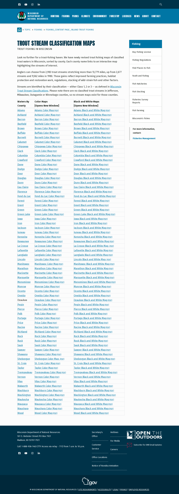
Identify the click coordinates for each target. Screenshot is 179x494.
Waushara (22, 408)
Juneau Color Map (47, 232)
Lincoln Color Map (47, 259)
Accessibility (104, 489)
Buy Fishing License (141, 52)
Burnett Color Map (47, 137)
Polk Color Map (45, 313)
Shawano (22, 354)
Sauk (20, 345)
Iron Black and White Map (90, 223)
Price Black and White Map (91, 322)
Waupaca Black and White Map (93, 404)
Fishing (65, 16)
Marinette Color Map (48, 273)
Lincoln (21, 259)
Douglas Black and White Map (92, 178)
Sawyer (21, 349)
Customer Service (96, 447)
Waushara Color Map (48, 408)
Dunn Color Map (46, 182)
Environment (100, 16)
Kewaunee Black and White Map (94, 241)
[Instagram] (32, 4)
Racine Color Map (47, 327)
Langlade (22, 254)
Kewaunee (23, 241)
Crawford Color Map (48, 160)
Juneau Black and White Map (92, 232)
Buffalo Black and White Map (92, 132)
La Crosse (22, 245)
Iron (19, 223)
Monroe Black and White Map (92, 286)
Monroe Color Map (47, 286)
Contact (155, 16)
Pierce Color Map (46, 309)
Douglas (21, 178)
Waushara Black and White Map (94, 408)
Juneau (21, 232)
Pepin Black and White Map (91, 304)
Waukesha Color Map (49, 399)
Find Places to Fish (141, 68)
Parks (75, 16)
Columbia (22, 155)
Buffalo (21, 132)
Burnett (21, 137)
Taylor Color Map (46, 367)
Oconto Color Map (47, 291)
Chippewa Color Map (48, 146)
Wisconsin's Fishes (141, 118)
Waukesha (23, 399)
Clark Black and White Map (91, 151)
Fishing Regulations (141, 60)
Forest (20, 200)
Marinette (22, 273)
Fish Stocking (138, 91)
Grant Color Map (46, 205)
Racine (21, 327)
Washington (24, 395)
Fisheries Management (144, 138)
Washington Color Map (49, 395)
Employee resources (139, 489)
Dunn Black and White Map (91, 182)
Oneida (21, 295)
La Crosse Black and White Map (94, 245)
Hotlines (114, 432)
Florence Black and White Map (93, 191)
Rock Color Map (46, 336)
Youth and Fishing (140, 76)
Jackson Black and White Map (92, 227)
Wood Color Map (46, 413)
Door (20, 173)
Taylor (20, 367)
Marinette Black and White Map (94, 273)
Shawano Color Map (48, 354)
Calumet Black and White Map (93, 142)
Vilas (20, 381)
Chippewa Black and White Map (93, 146)
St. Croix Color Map (47, 363)
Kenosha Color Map (48, 236)
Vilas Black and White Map (91, 381)
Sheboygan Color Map (49, 358)
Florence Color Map (48, 191)
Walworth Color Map (48, 386)
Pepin (20, 304)
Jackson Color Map (47, 227)
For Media (115, 441)
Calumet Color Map (47, 142)
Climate (85, 16)
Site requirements (87, 489)
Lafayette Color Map (48, 250)
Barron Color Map (47, 119)
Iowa (20, 218)
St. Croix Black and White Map (93, 363)
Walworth (22, 386)
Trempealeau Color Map (50, 372)
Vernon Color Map (47, 376)
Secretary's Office (97, 434)
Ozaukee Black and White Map (93, 300)
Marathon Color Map (48, 268)
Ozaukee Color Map (48, 300)
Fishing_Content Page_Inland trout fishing (70, 29)
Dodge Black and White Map (92, 169)
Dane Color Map (46, 164)
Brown (21, 128)
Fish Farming (138, 110)
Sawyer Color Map (47, 349)
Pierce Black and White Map (92, 309)
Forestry (114, 16)
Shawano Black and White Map (93, 354)
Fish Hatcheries (139, 84)
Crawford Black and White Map (93, 160)
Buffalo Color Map (47, 132)
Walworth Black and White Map (93, 386)
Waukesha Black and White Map (94, 399)
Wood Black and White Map (91, 413)
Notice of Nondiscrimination (105, 465)
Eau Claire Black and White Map (94, 187)
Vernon (21, 376)
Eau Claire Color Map (48, 187)
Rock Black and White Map (91, 336)
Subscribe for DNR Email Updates (148, 445)
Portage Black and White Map (92, 318)
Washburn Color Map (49, 390)
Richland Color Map (48, 331)
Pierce (21, 309)
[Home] (19, 30)
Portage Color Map (47, 318)
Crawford (22, 160)
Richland (22, 331)
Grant (20, 205)
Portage (21, 318)
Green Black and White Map (91, 209)
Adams (21, 110)
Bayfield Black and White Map (92, 123)
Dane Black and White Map (91, 164)
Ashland (21, 114)
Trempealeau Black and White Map (95, 372)
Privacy (123, 489)
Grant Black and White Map (91, 205)
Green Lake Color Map (49, 214)
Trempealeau (24, 372)
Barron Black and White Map (92, 119)
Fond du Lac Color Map (49, 196)
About (145, 16)
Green (20, 209)
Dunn (20, 182)
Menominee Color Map (49, 282)
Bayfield (21, 123)
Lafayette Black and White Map (93, 250)
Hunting (55, 16)
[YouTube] (26, 4)
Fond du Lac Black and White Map (95, 196)
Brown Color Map (46, 128)
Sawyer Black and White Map (92, 349)
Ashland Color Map (47, 114)
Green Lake (23, 214)
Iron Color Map (45, 223)
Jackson (21, 227)
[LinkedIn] (39, 4)
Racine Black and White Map (92, 327)
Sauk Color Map (46, 345)
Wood (20, 413)
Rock (20, 336)
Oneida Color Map (47, 295)
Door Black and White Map (91, 173)
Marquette (23, 277)
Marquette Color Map (49, 277)
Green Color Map (46, 209)
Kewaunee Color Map (49, 241)
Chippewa (22, 146)
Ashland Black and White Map (93, 114)
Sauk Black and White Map (91, 345)
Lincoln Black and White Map (92, 259)
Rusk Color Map (46, 340)
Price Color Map (46, 322)
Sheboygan (23, 358)
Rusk (20, 340)
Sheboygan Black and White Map (94, 358)
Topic (28, 29)
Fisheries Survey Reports (140, 101)
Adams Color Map (47, 110)
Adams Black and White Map (92, 110)
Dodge (21, 169)
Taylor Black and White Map (91, 367)
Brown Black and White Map (92, 128)
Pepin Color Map (46, 304)
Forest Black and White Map (91, 200)
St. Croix (21, 363)
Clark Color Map (46, 151)
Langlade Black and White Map (93, 254)
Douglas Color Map (47, 178)
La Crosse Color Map (48, 245)
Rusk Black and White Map (91, 340)
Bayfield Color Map (47, 123)
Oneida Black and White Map (92, 295)
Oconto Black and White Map (92, 291)
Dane (20, 164)
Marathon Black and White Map (93, 268)
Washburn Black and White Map (94, 390)
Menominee (24, 282)
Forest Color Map (46, 200)
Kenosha (22, 236)
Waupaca (22, 404)
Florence (22, 191)
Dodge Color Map (46, 169)
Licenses (126, 16)
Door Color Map (46, 173)
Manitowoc (23, 264)
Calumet (21, 142)
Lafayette (22, 250)
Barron (21, 119)
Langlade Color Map (48, 254)
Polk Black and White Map (90, 313)
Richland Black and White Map (93, 331)
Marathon (22, 268)
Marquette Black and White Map (94, 277)
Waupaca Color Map (48, 404)
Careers (114, 449)
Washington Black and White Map (95, 395)
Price (20, 322)
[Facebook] (19, 4)
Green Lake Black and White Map (94, 214)
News (137, 16)
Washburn (23, 390)
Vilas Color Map (45, 381)
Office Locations (99, 457)
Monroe (21, 286)
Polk (19, 313)
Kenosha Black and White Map (93, 236)
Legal (115, 489)
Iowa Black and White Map (91, 218)
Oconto (21, 291)
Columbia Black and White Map (93, 155)
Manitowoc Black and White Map (94, 264)
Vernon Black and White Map (92, 376)
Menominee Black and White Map (95, 282)
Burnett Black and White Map (92, 137)
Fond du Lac (24, 196)
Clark (20, 151)
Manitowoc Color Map (49, 264)
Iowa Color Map (45, 218)
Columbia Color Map (48, 155)
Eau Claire (22, 187)
